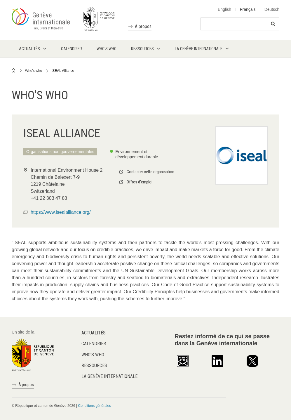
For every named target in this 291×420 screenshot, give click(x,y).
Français (248, 9)
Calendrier (93, 343)
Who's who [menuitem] (106, 48)
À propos (143, 26)
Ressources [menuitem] (142, 48)
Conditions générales (94, 406)
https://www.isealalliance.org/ (60, 212)
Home (14, 70)
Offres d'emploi (139, 182)
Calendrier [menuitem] (71, 48)
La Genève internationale (109, 376)
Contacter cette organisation (150, 171)
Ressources (94, 365)
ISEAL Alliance (62, 71)
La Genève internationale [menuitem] (198, 48)
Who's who (33, 71)
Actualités (93, 333)
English (224, 9)
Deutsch (271, 9)
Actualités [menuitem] (29, 48)
